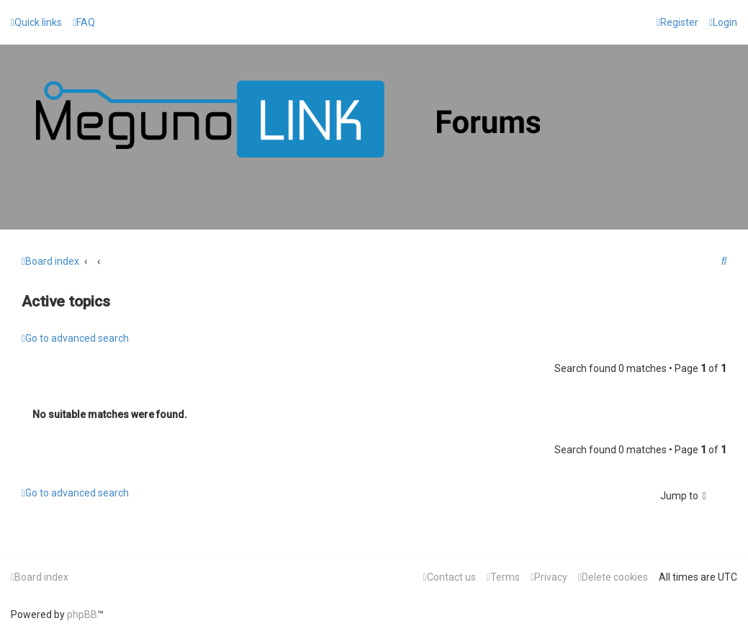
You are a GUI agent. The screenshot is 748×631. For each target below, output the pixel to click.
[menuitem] (84, 22)
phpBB (82, 614)
